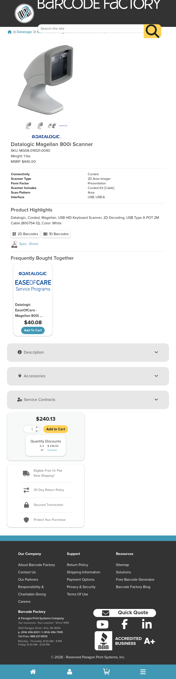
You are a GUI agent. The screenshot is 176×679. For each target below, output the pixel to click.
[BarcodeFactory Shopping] (106, 671)
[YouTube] (102, 624)
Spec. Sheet (24, 244)
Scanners (44, 32)
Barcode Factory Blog (133, 587)
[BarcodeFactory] (24, 13)
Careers (24, 601)
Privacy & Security (81, 587)
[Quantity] (28, 429)
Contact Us (27, 572)
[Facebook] (124, 624)
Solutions (123, 572)
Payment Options (80, 579)
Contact (52, 450)
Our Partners (28, 579)
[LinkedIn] (146, 624)
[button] (46, 473)
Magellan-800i (69, 32)
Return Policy (77, 565)
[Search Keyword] (91, 21)
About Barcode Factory (36, 565)
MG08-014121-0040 (102, 32)
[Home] (9, 32)
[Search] (152, 24)
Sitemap (122, 565)
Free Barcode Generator (135, 579)
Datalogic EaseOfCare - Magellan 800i (28, 310)
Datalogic (24, 32)
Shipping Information (83, 572)
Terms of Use (77, 594)
